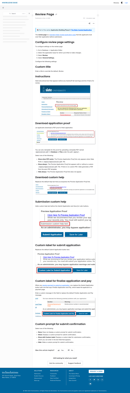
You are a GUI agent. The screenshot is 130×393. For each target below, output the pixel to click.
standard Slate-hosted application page (63, 35)
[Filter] (29, 14)
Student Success (39, 376)
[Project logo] (9, 3)
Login (126, 2)
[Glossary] (116, 3)
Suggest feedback (74, 363)
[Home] (3, 8)
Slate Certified (54, 378)
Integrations (72, 378)
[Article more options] (93, 23)
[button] (15, 13)
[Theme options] (122, 2)
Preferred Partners (55, 380)
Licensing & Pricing (74, 376)
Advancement (38, 378)
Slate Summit (72, 380)
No (70, 350)
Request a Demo (96, 371)
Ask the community (56, 363)
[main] (65, 189)
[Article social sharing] (89, 23)
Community (53, 373)
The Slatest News (74, 373)
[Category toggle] (32, 15)
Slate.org (36, 380)
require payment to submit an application (55, 285)
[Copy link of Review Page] (56, 14)
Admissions (37, 373)
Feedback (53, 376)
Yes (61, 350)
